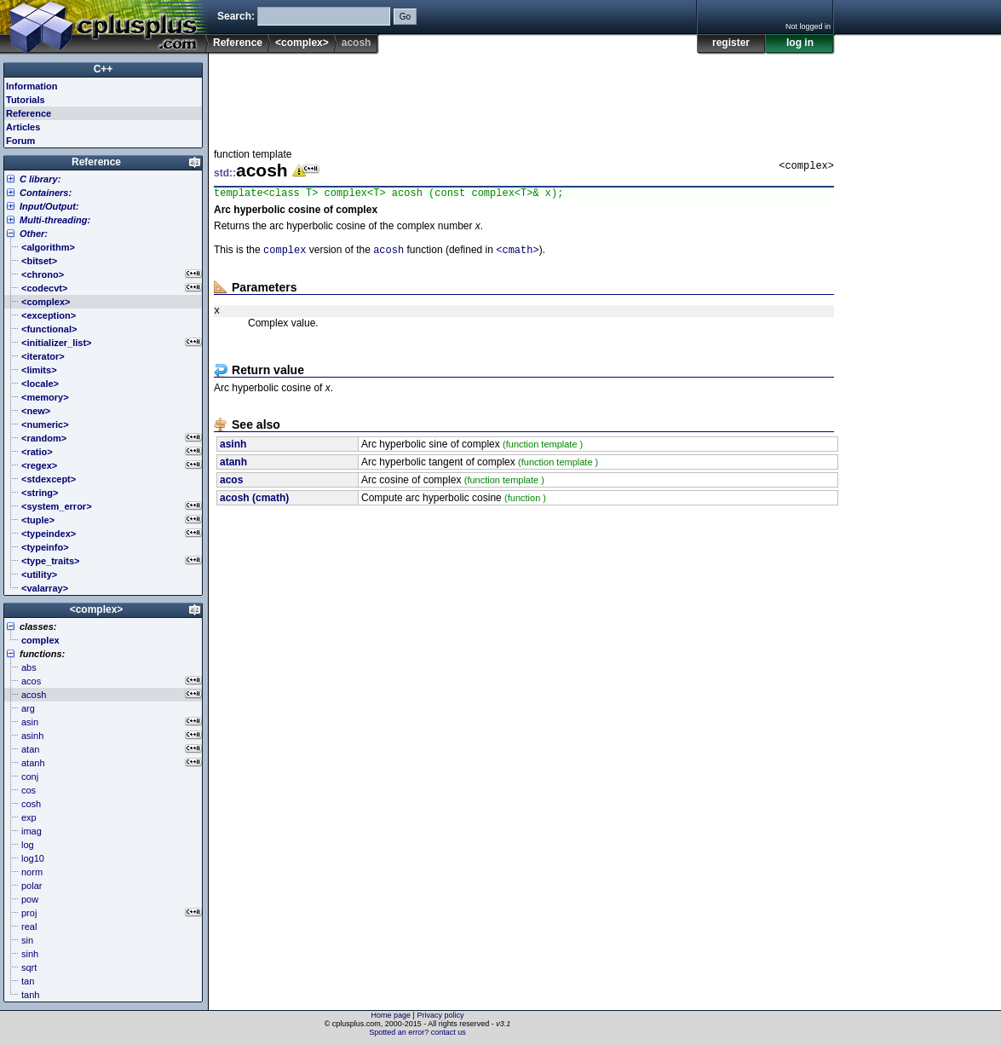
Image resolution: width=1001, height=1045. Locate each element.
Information (32, 86)
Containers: (46, 193)
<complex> (302, 43)
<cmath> (517, 253)
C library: (40, 179)
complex (284, 253)
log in (800, 43)
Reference (237, 43)
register (731, 43)
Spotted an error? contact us (417, 1032)
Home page (391, 1015)
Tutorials (25, 100)
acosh (388, 253)
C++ (103, 69)
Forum (20, 141)
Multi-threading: (55, 220)
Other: (34, 233)
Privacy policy (440, 1015)
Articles (23, 127)
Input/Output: (49, 206)
